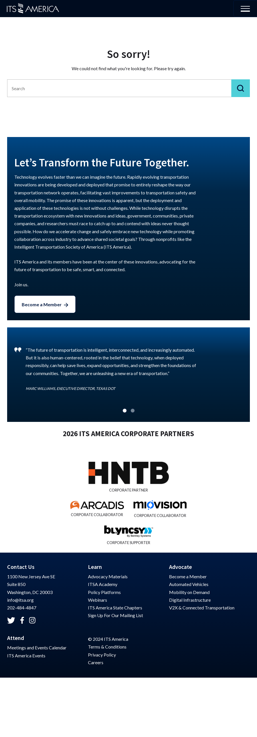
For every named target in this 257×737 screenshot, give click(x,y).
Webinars (97, 600)
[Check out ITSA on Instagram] (32, 620)
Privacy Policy (102, 654)
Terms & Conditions (107, 646)
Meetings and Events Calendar (37, 647)
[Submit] (240, 88)
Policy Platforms (104, 592)
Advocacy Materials (108, 576)
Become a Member (42, 304)
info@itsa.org (20, 600)
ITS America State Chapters (115, 607)
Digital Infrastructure (190, 600)
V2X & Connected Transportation (201, 607)
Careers (95, 662)
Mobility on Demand (189, 592)
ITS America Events (26, 655)
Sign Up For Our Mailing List (115, 615)
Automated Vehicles (188, 584)
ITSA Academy (102, 584)
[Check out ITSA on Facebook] (22, 620)
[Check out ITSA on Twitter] (11, 620)
